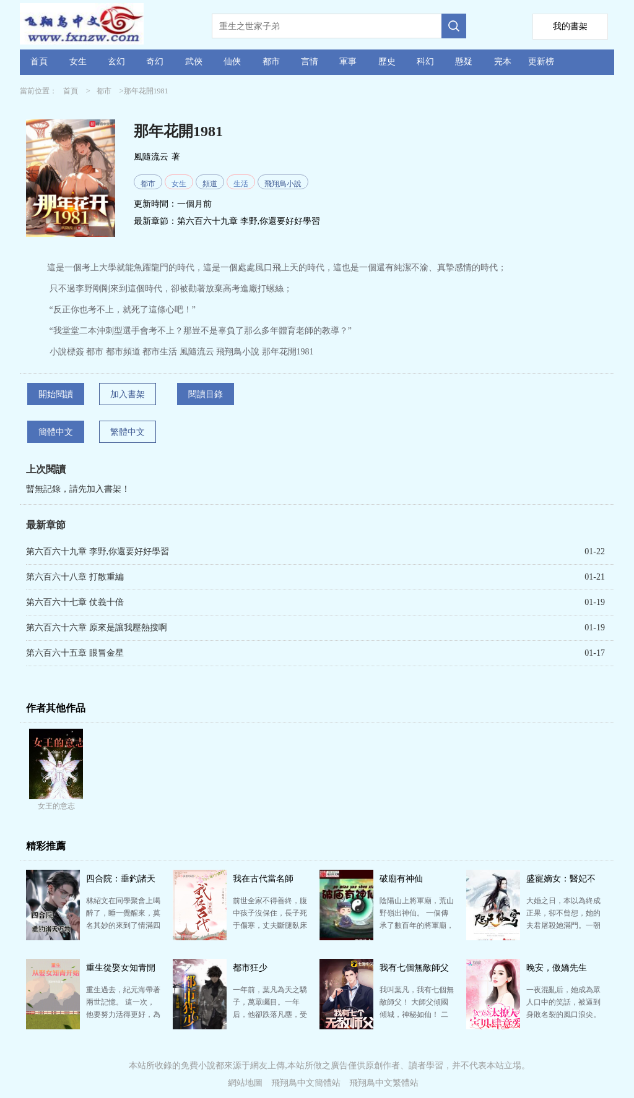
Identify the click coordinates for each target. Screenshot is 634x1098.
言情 (309, 61)
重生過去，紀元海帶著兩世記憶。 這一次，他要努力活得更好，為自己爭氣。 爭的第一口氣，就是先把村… (123, 1014)
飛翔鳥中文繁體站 (384, 1082)
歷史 (387, 61)
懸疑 (463, 61)
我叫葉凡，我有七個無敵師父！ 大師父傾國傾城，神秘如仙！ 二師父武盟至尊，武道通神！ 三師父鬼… (417, 1014)
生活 (240, 183)
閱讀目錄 (205, 394)
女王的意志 (56, 806)
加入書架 (127, 394)
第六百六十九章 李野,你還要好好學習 (248, 221)
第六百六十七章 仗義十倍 (75, 602)
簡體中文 (55, 432)
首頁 (39, 61)
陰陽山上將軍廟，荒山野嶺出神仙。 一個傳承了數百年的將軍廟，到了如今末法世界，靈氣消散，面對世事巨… (417, 925)
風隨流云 (151, 156)
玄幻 (116, 61)
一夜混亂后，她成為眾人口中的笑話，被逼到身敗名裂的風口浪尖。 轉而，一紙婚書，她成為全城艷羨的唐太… (563, 1014)
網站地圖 (245, 1082)
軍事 (348, 61)
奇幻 (154, 61)
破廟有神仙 (401, 878)
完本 (502, 61)
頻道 (209, 183)
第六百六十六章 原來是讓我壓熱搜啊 (96, 627)
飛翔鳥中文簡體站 (306, 1082)
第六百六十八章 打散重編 (75, 576)
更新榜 (541, 61)
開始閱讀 (55, 394)
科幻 (425, 61)
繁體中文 (127, 432)
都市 (271, 61)
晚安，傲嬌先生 (556, 967)
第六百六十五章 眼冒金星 (75, 653)
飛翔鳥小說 (283, 183)
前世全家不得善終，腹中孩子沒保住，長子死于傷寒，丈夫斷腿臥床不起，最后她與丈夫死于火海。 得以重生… (270, 925)
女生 (78, 61)
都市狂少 (250, 967)
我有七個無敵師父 (414, 967)
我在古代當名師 (263, 878)
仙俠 (232, 61)
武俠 (193, 61)
